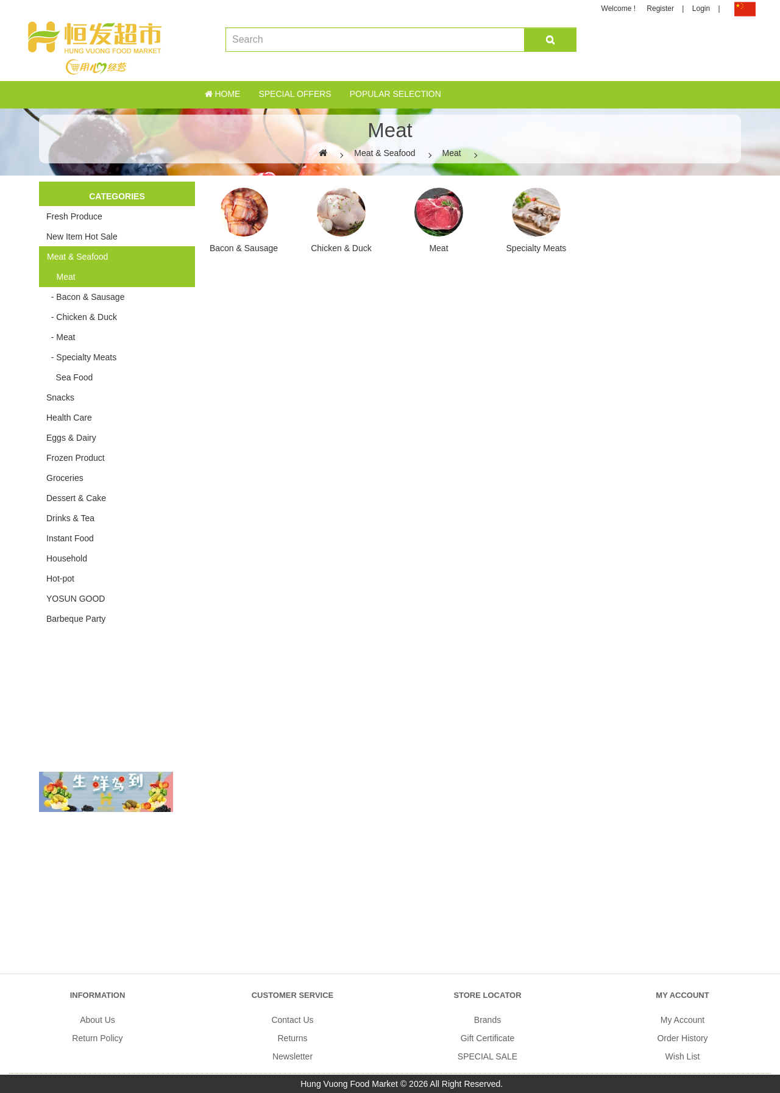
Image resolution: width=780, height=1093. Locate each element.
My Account (682, 1020)
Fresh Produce (74, 216)
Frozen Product (75, 458)
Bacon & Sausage (244, 248)
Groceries (64, 478)
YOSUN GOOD (75, 598)
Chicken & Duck (341, 248)
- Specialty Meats (81, 357)
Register (660, 8)
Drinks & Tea (70, 518)
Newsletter (292, 1056)
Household (66, 558)
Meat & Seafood (384, 153)
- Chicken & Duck (81, 317)
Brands (487, 1020)
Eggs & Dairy (71, 438)
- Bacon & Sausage (85, 297)
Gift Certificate (488, 1038)
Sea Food (69, 377)
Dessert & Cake (76, 498)
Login (701, 8)
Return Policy (97, 1038)
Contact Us (292, 1020)
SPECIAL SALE (487, 1056)
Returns (292, 1038)
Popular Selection (395, 94)
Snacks (60, 397)
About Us (97, 1020)
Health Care (69, 417)
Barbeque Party (75, 619)
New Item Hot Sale (82, 236)
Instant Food (70, 538)
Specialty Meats (536, 248)
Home (223, 94)
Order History (682, 1038)
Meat (451, 153)
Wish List (682, 1056)
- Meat (60, 337)
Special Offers (294, 94)
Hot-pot (60, 578)
